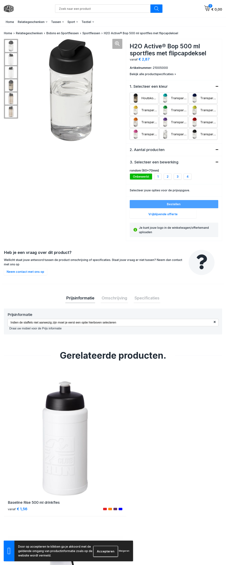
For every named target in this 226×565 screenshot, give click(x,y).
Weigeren (124, 550)
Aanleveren (125, 521)
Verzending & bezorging (133, 501)
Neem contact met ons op (25, 272)
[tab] (82, 298)
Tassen (56, 22)
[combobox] (103, 8)
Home (10, 22)
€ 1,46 (181, 447)
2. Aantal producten (147, 149)
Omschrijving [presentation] (114, 298)
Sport (71, 22)
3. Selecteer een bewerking (154, 162)
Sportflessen (91, 33)
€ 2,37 (72, 447)
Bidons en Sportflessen (62, 33)
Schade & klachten (184, 521)
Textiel (86, 22)
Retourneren (126, 515)
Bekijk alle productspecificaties (153, 74)
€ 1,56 (17, 447)
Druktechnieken (128, 528)
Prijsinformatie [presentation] (82, 298)
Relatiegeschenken (31, 22)
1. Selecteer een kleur (149, 86)
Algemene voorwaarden (187, 501)
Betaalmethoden (128, 508)
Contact (69, 508)
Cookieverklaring (183, 508)
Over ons (69, 501)
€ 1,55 (126, 447)
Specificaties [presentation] (145, 298)
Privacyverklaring (183, 515)
